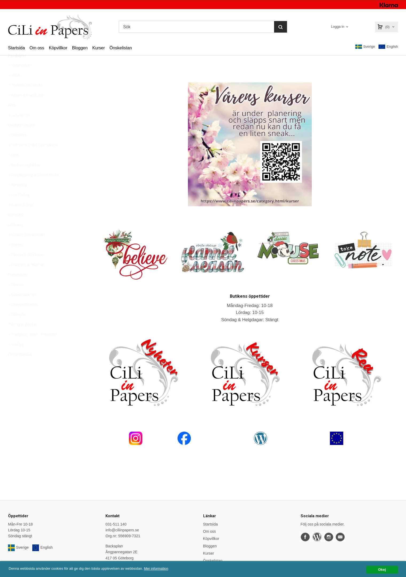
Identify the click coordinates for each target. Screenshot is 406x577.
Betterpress (19, 128)
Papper (15, 257)
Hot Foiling (18, 207)
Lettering (15, 237)
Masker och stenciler (26, 247)
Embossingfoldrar (24, 178)
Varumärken (19, 78)
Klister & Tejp (20, 217)
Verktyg (16, 357)
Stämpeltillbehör (23, 317)
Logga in (337, 27)
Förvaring (17, 197)
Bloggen (80, 48)
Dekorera (17, 147)
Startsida (16, 48)
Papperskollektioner (26, 267)
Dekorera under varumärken (33, 158)
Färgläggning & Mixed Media (33, 187)
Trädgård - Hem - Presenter (32, 347)
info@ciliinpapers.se (122, 530)
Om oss (36, 48)
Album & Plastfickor (26, 108)
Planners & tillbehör (26, 277)
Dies (13, 167)
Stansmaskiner (22, 307)
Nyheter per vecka (25, 97)
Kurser (98, 48)
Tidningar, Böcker (22, 337)
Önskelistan (120, 48)
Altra (12, 118)
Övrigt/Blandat (20, 367)
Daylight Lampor (21, 138)
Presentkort (17, 287)
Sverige (365, 47)
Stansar (16, 297)
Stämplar (17, 327)
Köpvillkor (58, 48)
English (388, 47)
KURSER (15, 227)
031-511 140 (116, 524)
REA (14, 88)
